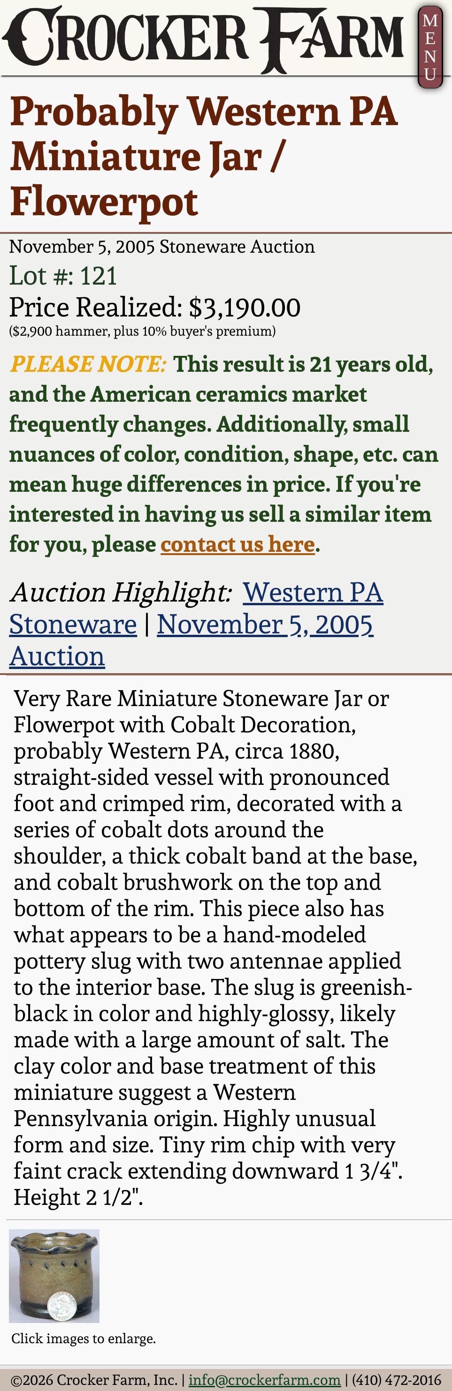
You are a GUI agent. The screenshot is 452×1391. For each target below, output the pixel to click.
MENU (430, 47)
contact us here (238, 543)
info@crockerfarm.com (265, 1379)
